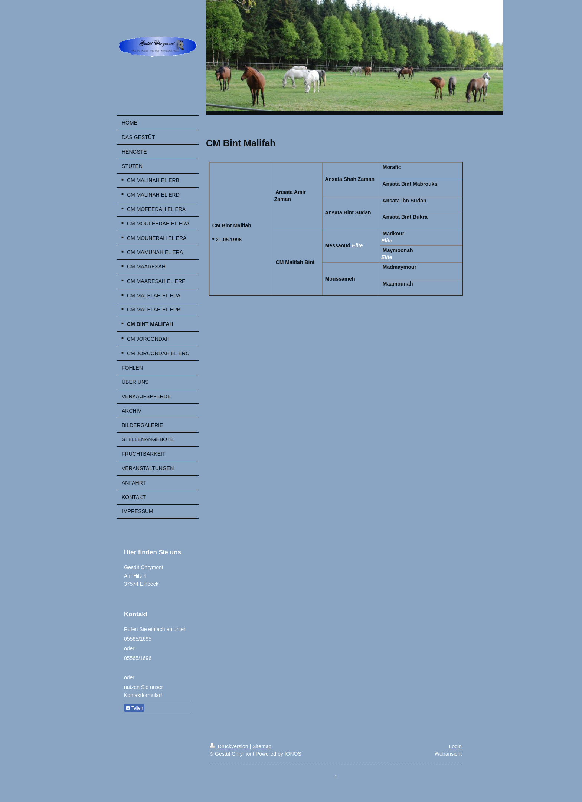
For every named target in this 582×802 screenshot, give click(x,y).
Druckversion (229, 746)
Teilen (134, 708)
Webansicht (448, 754)
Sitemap (261, 746)
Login (455, 746)
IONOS (293, 754)
